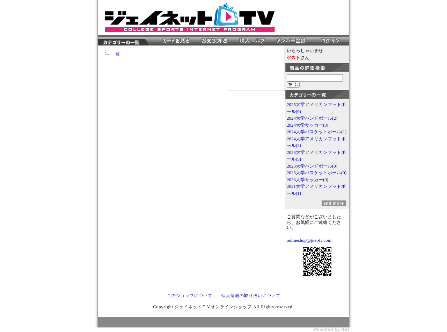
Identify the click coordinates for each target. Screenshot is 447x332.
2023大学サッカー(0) (307, 179)
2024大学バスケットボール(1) (316, 131)
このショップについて (189, 295)
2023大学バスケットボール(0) (316, 172)
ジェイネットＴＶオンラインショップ (190, 17)
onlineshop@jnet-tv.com (309, 240)
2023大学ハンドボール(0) (312, 166)
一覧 (115, 54)
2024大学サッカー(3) (307, 125)
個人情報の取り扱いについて (250, 295)
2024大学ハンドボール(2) (312, 118)
